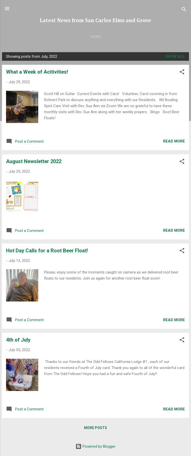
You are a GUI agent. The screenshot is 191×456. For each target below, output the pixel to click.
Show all (175, 56)
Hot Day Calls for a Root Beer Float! (47, 251)
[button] (182, 73)
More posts (95, 428)
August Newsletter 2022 (33, 161)
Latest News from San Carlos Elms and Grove (95, 20)
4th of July (18, 340)
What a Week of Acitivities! (37, 72)
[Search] (184, 10)
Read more (174, 141)
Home (95, 37)
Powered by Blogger (95, 446)
